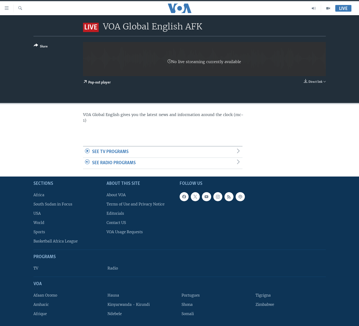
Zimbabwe (265, 304)
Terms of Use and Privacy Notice (135, 204)
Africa (38, 194)
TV (35, 268)
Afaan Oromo (45, 295)
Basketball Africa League (55, 241)
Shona (187, 304)
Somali (188, 314)
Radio (112, 268)
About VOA (116, 194)
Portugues (191, 295)
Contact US (116, 222)
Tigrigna (263, 295)
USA (37, 213)
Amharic (41, 304)
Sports (39, 232)
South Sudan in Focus (52, 204)
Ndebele (114, 314)
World (38, 222)
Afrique (40, 314)
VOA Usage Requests (125, 232)
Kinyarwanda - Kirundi (128, 304)
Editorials (115, 213)
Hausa (113, 295)
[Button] (41, 47)
